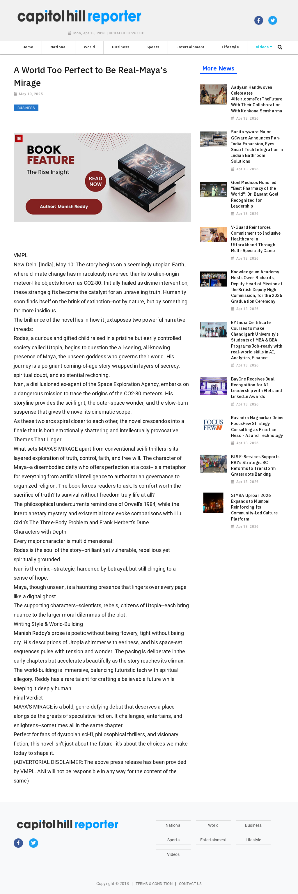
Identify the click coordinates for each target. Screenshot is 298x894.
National (173, 825)
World (213, 825)
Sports (173, 840)
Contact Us (190, 883)
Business (253, 825)
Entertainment (213, 840)
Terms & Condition (154, 883)
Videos (173, 854)
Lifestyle (253, 840)
